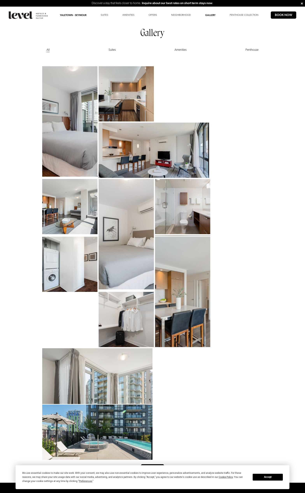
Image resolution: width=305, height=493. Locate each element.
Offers (153, 15)
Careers (119, 383)
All (48, 49)
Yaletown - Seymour (73, 15)
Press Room (121, 388)
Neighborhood (181, 15)
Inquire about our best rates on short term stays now (177, 3)
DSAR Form (152, 383)
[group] (56, 460)
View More (152, 350)
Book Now (283, 15)
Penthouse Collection (244, 15)
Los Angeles (88, 393)
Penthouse (252, 49)
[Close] (302, 3)
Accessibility (49, 383)
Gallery (210, 15)
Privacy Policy (122, 393)
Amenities (128, 15)
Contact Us (48, 388)
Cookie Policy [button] (226, 477)
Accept (268, 477)
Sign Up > (208, 421)
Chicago (86, 383)
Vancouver (87, 403)
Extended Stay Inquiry (54, 393)
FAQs (45, 398)
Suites (104, 15)
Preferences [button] (85, 481)
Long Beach (87, 388)
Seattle (85, 398)
